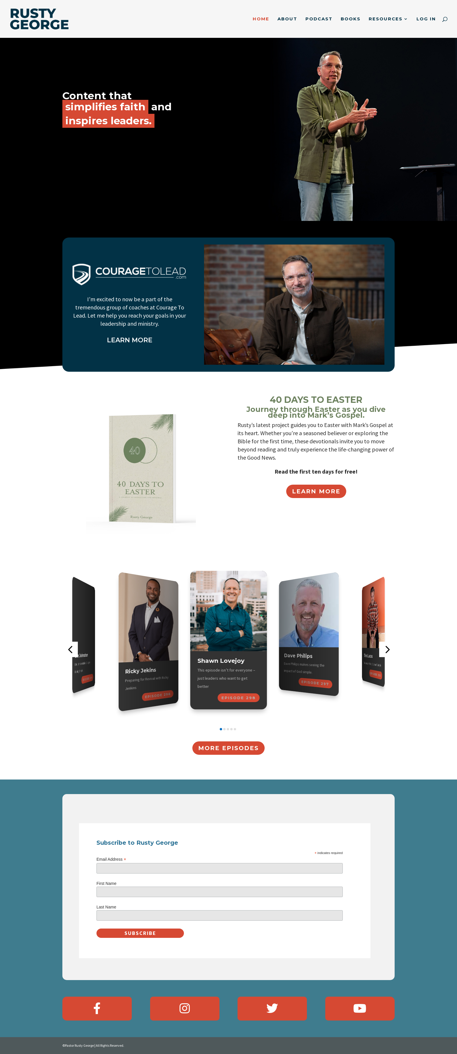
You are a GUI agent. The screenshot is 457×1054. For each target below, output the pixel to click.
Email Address (111, 859)
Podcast (319, 19)
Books (351, 19)
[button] (70, 649)
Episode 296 (158, 695)
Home (261, 19)
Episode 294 (87, 679)
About (287, 19)
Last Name (106, 907)
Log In (426, 19)
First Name (106, 883)
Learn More (316, 491)
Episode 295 (375, 674)
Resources (385, 19)
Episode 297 (314, 683)
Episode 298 (238, 697)
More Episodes (228, 748)
